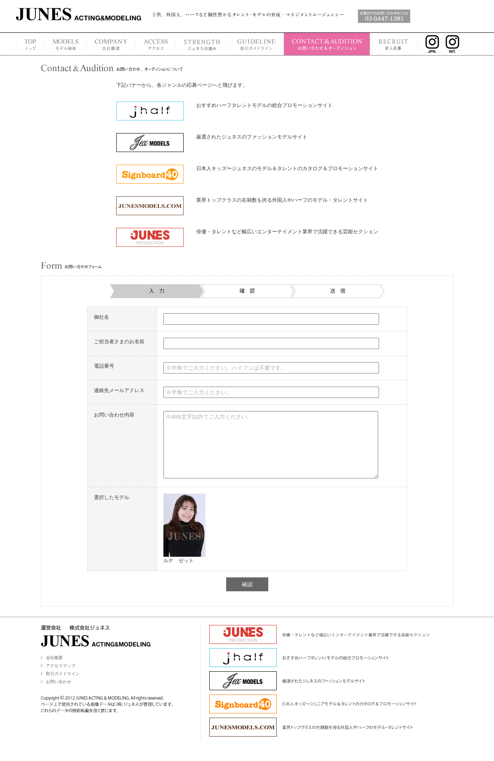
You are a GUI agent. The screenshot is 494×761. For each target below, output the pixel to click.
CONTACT (326, 44)
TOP (30, 44)
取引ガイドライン (63, 686)
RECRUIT (394, 44)
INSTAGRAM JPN (430, 44)
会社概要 (54, 670)
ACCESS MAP (155, 44)
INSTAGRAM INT (455, 44)
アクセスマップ (60, 678)
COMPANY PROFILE (110, 44)
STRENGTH (202, 44)
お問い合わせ (58, 694)
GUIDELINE (256, 44)
